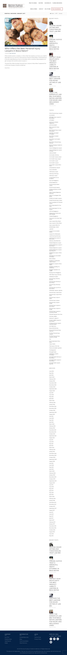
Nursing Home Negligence (55, 272)
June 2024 (51, 371)
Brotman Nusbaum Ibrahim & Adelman (15, 65)
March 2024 (51, 377)
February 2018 (52, 498)
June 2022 (51, 418)
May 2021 (51, 443)
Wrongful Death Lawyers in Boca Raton (55, 360)
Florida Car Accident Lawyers (55, 198)
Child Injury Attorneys (53, 173)
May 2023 (51, 396)
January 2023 (52, 404)
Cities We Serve (23, 643)
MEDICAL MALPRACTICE (54, 240)
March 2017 (51, 520)
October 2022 (52, 410)
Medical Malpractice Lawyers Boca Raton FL (55, 250)
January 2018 (52, 500)
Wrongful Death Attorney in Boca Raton (55, 357)
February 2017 (52, 522)
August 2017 (52, 510)
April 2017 (51, 518)
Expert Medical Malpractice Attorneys (55, 193)
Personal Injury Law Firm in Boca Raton (55, 288)
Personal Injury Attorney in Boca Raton (55, 282)
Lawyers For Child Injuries (54, 234)
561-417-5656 (47, 8)
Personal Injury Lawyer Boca (55, 292)
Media (6, 643)
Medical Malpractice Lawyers (55, 247)
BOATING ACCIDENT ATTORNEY (53, 134)
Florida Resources (57, 2)
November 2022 (52, 408)
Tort (50, 339)
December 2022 (52, 406)
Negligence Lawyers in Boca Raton (55, 264)
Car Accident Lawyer (53, 160)
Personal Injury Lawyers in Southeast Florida (54, 312)
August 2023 (52, 390)
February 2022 (52, 426)
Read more (7, 67)
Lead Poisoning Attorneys (54, 236)
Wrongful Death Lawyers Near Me (54, 363)
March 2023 (51, 400)
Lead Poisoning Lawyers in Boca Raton (55, 238)
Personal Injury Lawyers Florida (54, 303)
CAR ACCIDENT (24, 45)
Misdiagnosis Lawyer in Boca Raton (55, 253)
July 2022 (51, 416)
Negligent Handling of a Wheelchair (54, 267)
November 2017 (52, 504)
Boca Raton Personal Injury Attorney (55, 143)
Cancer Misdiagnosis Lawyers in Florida (55, 150)
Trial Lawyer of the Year (54, 346)
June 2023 (51, 394)
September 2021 (52, 435)
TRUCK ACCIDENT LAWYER (55, 348)
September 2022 (53, 412)
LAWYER (51, 229)
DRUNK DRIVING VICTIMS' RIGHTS (55, 190)
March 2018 (51, 496)
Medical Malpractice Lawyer (55, 242)
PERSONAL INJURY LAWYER (55, 290)
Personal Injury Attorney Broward (54, 279)
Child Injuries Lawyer (53, 171)
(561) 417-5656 (55, 636)
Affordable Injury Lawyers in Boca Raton (55, 118)
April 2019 (51, 490)
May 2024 (51, 373)
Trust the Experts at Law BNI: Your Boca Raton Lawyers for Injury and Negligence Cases (55, 98)
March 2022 (51, 424)
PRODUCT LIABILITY (53, 318)
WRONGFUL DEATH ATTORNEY (53, 354)
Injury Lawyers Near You (54, 225)
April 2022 (51, 422)
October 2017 (52, 506)
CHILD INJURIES (30, 45)
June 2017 (51, 514)
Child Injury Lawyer (53, 175)
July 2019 (51, 484)
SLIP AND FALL (52, 326)
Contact (41, 8)
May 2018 (51, 492)
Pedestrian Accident (53, 276)
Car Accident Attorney (54, 155)
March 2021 (51, 447)
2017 (56, 13)
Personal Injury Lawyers (54, 300)
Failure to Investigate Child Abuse (55, 196)
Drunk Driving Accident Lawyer (54, 185)
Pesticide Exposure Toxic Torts (55, 314)
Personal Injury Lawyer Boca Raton (55, 295)
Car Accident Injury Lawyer (55, 158)
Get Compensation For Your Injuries (55, 209)
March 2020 (51, 471)
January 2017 (52, 524)
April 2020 (51, 469)
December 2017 (52, 502)
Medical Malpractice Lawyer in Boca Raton (55, 245)
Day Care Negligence (53, 180)
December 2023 (52, 383)
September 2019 (52, 480)
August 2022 (52, 414)
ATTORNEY (12, 45)
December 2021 (52, 430)
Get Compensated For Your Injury (55, 206)
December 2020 (52, 453)
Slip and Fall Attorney (53, 328)
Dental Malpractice (53, 182)
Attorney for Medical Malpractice (53, 123)
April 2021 (51, 445)
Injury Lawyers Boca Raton (55, 221)
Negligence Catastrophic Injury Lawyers (54, 261)
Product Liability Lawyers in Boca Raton (55, 321)
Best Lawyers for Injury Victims (54, 128)
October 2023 (52, 386)
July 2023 (51, 392)
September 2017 (52, 508)
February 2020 (52, 473)
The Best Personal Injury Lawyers (54, 334)
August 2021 (52, 437)
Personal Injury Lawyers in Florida (54, 309)
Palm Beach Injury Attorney (55, 274)
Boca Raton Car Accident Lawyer (54, 140)
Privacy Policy (37, 639)
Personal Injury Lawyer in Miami (54, 298)
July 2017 (51, 512)
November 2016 (52, 528)
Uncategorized (52, 350)
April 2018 (51, 494)
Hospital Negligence (53, 216)
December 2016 (52, 526)
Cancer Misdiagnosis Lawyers (55, 148)
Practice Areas (33, 2)
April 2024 (51, 375)
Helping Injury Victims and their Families (55, 214)
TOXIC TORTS (52, 344)
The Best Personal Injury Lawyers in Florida (54, 337)
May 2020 (51, 467)
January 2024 (52, 381)
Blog (21, 639)
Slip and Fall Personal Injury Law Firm (55, 331)
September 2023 (53, 388)
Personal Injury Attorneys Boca (54, 285)
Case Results (47, 2)
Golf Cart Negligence (53, 211)
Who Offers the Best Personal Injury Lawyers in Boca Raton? (22, 49)
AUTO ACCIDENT (18, 45)
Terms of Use (37, 637)
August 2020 (52, 461)
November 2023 (52, 385)
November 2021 (52, 432)
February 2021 (52, 449)
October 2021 (52, 433)
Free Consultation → (57, 8)
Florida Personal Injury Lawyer (55, 200)
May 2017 (51, 516)
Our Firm (40, 2)
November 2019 (52, 477)
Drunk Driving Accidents (54, 187)
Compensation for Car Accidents (54, 178)
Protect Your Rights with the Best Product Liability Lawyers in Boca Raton (54, 62)
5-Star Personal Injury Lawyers (55, 113)
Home (52, 13)
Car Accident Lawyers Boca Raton (55, 165)
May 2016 (51, 535)
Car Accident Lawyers (54, 162)
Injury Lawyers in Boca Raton (55, 223)
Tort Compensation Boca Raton (54, 342)
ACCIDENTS (7, 45)
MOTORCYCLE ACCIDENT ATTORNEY (55, 256)
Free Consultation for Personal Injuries (55, 203)
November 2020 (52, 455)
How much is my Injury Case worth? (55, 219)
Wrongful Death (52, 352)
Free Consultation (24, 641)
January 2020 (52, 475)
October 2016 (52, 529)
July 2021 (51, 439)
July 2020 (51, 463)
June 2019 (51, 486)
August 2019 (52, 482)
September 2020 (53, 459)
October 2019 (52, 479)
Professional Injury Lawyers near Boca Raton (55, 324)
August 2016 (52, 531)
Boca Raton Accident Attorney (53, 137)
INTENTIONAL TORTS (54, 227)
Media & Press (33, 8)
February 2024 (52, 379)
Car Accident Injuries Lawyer (55, 156)
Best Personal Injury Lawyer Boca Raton (55, 131)
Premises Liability (53, 316)
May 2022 (51, 420)
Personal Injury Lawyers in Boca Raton (54, 306)
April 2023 (51, 398)
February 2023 (52, 402)
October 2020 (52, 457)
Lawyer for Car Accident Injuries (54, 231)
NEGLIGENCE (36, 45)
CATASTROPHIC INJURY (54, 167)
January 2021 (52, 451)
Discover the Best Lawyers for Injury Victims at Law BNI (55, 80)
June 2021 (51, 441)
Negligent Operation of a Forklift (54, 270)
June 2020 (51, 465)
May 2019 (51, 488)
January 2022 (52, 428)
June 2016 (51, 533)
